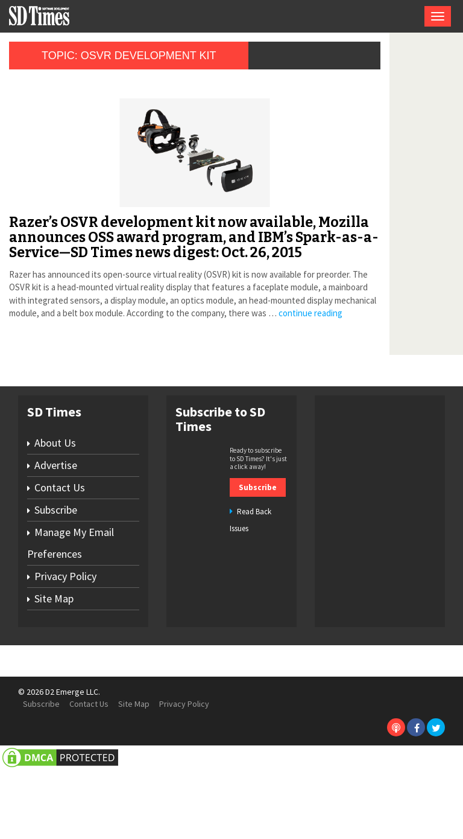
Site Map (54, 668)
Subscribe (55, 579)
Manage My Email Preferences (70, 612)
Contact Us (59, 557)
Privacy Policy (65, 645)
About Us (55, 512)
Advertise (55, 534)
